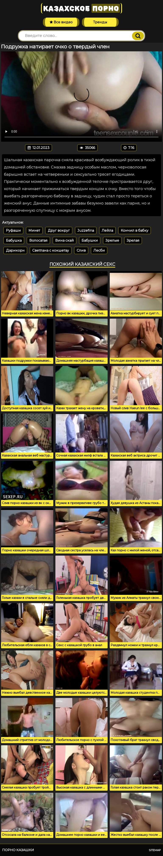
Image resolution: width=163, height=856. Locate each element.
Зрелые (112, 240)
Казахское (81, 8)
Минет (34, 230)
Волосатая (38, 240)
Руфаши (13, 230)
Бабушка (14, 240)
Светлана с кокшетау (50, 250)
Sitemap (155, 850)
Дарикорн (15, 250)
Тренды (100, 22)
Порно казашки (18, 850)
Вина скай (64, 240)
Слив (81, 250)
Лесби (99, 250)
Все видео (61, 22)
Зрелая (133, 240)
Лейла (107, 230)
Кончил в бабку (134, 230)
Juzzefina (85, 230)
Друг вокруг (59, 230)
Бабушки (90, 240)
